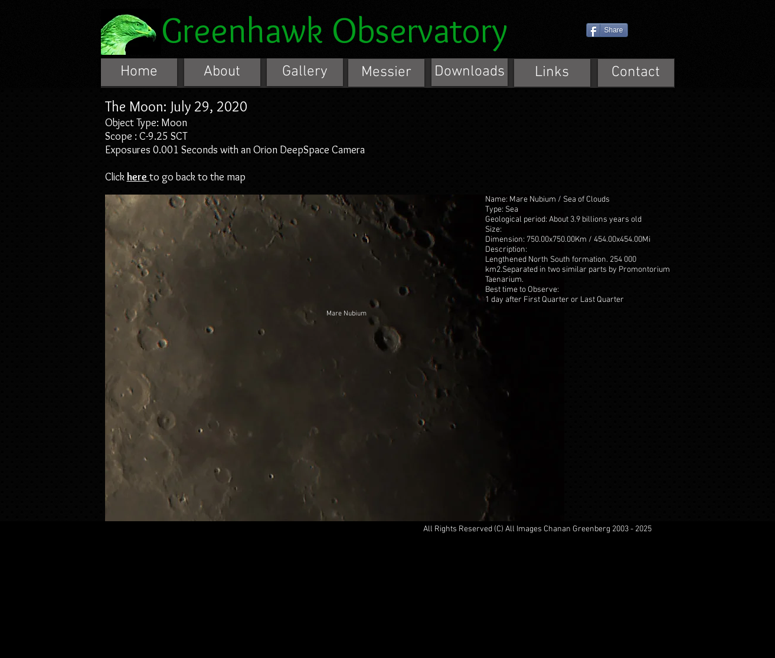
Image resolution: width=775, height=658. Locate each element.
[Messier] (386, 73)
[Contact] (636, 73)
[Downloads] (469, 72)
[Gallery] (305, 72)
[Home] (139, 72)
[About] (222, 72)
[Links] (552, 73)
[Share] (607, 30)
